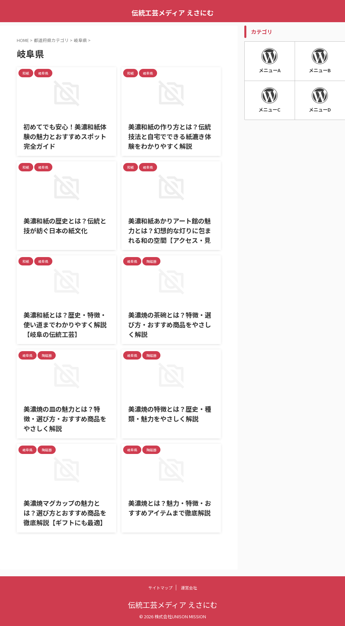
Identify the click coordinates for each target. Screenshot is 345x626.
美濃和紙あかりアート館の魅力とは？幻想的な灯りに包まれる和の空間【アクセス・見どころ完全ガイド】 (170, 234)
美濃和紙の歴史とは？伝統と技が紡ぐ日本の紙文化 (65, 225)
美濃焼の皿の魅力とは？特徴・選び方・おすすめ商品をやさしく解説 (65, 417)
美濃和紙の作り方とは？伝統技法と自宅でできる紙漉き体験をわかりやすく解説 (170, 135)
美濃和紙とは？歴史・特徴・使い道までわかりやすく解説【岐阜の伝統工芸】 (65, 323)
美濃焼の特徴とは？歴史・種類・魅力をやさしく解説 (167, 413)
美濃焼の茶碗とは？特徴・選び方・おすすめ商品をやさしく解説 (170, 323)
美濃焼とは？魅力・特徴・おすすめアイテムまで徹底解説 (170, 507)
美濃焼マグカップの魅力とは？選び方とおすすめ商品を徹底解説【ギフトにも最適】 (65, 511)
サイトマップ (160, 587)
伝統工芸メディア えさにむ (172, 12)
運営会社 (189, 587)
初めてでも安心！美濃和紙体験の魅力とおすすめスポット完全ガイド (65, 135)
